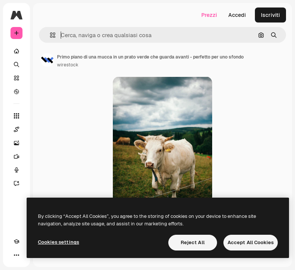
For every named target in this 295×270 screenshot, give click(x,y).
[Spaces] (16, 129)
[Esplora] (16, 92)
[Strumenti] (16, 116)
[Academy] (16, 242)
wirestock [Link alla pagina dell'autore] (67, 65)
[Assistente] (16, 183)
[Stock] (16, 78)
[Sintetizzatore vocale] (16, 170)
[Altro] (16, 255)
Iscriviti (270, 15)
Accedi (237, 15)
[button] (49, 35)
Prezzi (209, 15)
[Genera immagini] (16, 143)
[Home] (16, 51)
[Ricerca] (16, 64)
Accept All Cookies (251, 242)
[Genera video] (16, 156)
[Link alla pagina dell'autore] (47, 60)
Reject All (193, 242)
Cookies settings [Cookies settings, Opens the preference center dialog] (58, 242)
